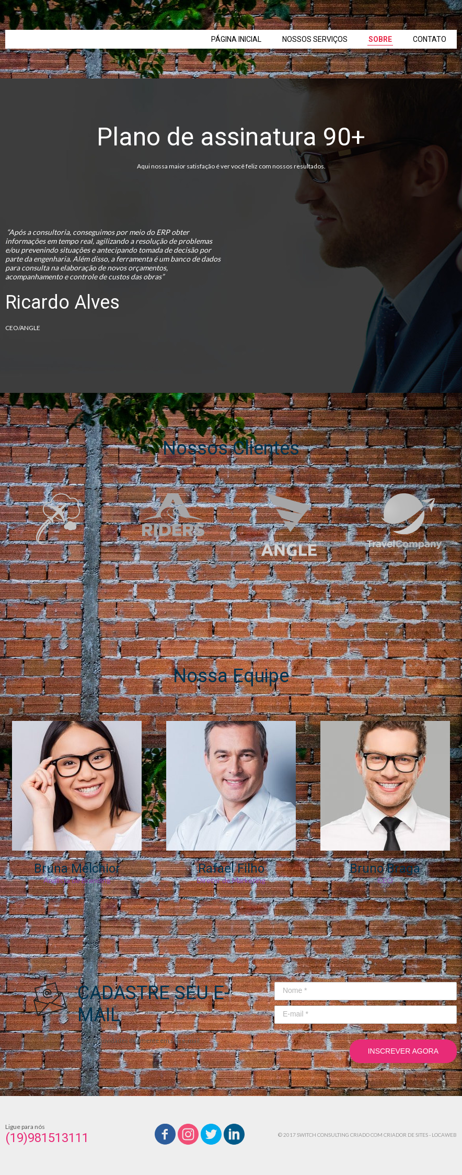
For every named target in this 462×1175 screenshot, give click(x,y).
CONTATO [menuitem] (429, 39)
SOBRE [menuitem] (380, 39)
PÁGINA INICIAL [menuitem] (236, 39)
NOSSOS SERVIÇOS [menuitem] (315, 39)
